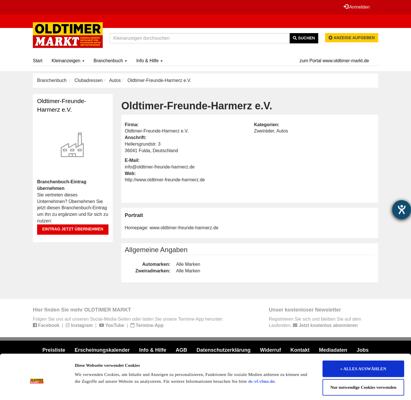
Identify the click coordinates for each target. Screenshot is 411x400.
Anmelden (356, 6)
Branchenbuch (110, 60)
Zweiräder (264, 130)
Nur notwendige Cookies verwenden (363, 362)
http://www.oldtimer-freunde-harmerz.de (165, 179)
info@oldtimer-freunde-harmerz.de (160, 166)
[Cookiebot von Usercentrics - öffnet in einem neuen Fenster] (37, 389)
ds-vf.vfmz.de (261, 356)
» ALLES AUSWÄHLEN (363, 343)
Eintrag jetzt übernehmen (72, 229)
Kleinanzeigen (68, 60)
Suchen (304, 38)
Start (38, 60)
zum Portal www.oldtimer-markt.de (334, 60)
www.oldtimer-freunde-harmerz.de (184, 227)
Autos (115, 80)
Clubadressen (88, 80)
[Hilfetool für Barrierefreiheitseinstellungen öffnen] (401, 209)
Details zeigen (294, 389)
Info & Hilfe (149, 60)
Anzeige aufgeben (352, 37)
